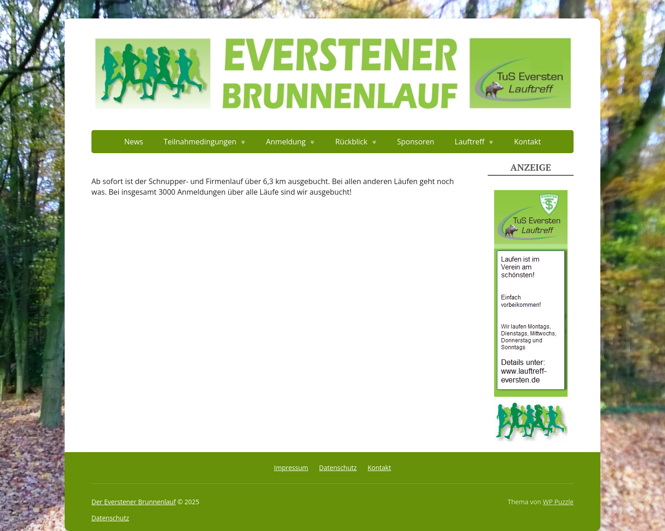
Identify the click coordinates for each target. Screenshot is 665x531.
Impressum (291, 467)
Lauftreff (469, 142)
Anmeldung (286, 142)
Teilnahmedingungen (199, 142)
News (133, 142)
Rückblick (351, 142)
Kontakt (527, 142)
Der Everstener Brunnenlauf (133, 501)
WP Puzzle (558, 501)
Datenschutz (338, 467)
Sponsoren (416, 142)
